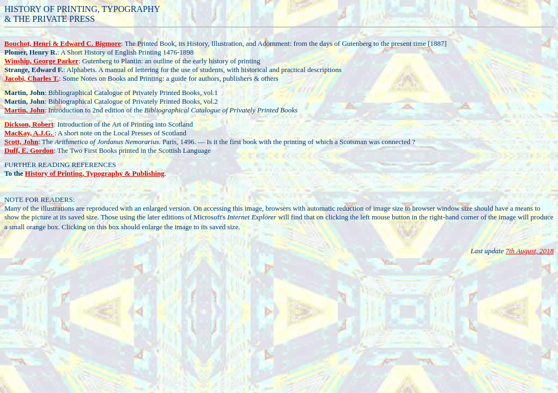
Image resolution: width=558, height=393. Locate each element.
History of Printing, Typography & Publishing (95, 173)
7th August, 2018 (530, 251)
